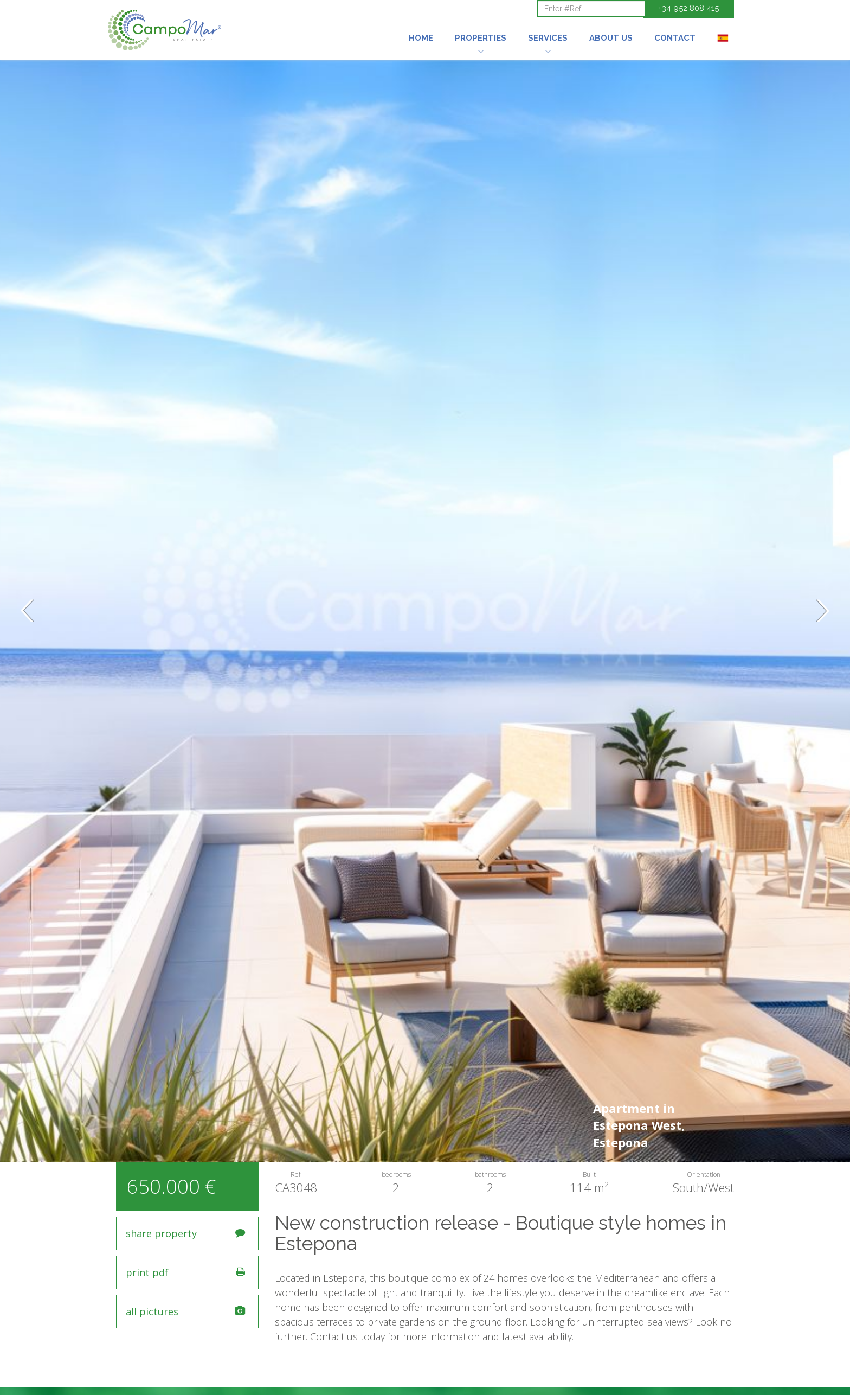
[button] (480, 23)
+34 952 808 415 (688, 8)
